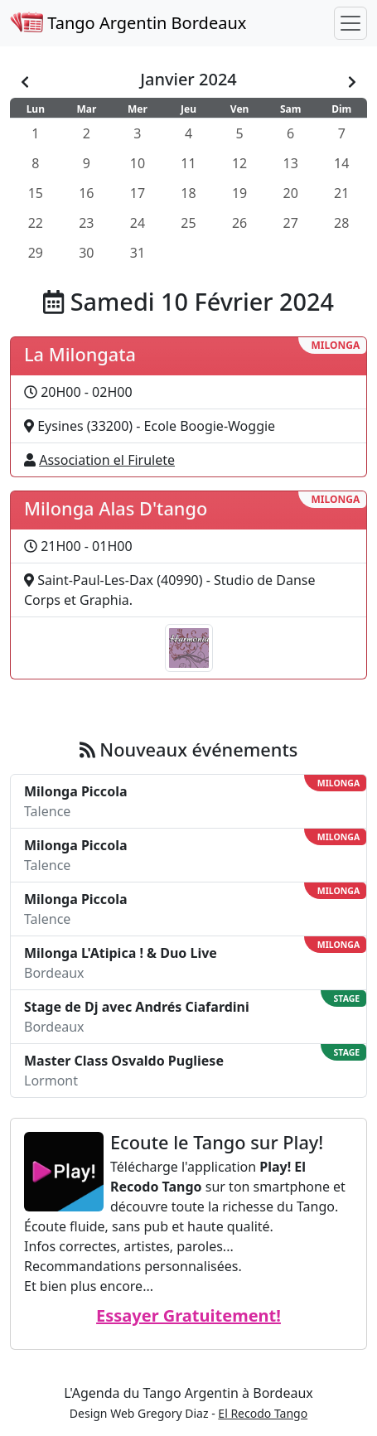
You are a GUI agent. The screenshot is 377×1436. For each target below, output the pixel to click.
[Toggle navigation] (350, 23)
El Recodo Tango (262, 1413)
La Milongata (80, 354)
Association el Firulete (107, 460)
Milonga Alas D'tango (115, 508)
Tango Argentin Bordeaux (128, 23)
